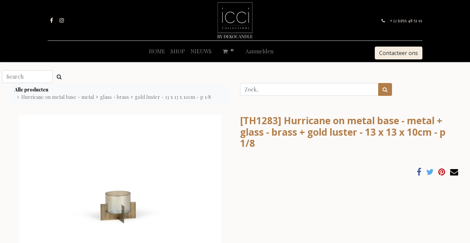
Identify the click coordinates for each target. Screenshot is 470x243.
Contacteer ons (398, 53)
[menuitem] (157, 51)
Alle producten (31, 89)
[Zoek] (385, 89)
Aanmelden (259, 51)
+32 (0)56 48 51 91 (406, 20)
